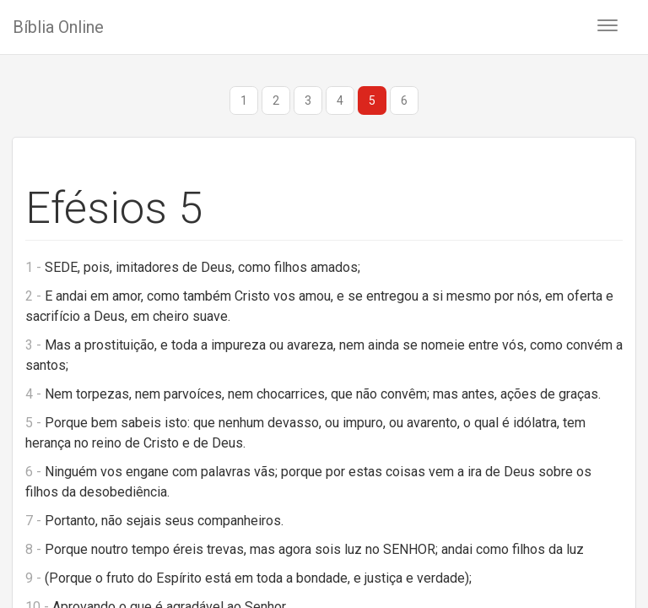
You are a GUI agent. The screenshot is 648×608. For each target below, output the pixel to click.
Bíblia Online (58, 27)
